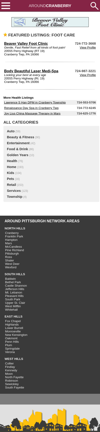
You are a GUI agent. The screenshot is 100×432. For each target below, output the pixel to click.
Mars (8, 243)
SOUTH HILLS (15, 274)
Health (12, 161)
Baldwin (10, 278)
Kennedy (11, 370)
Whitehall (11, 309)
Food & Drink (17, 149)
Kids (10, 173)
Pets (10, 179)
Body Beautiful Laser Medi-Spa (31, 71)
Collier (9, 363)
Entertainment (18, 143)
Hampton (11, 240)
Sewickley (12, 384)
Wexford (10, 267)
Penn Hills (12, 341)
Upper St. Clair (15, 302)
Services (14, 191)
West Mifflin (13, 306)
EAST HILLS (14, 316)
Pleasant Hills (14, 296)
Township (14, 196)
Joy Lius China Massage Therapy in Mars (32, 113)
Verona (10, 352)
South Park (12, 299)
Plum (8, 345)
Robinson (11, 380)
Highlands (12, 324)
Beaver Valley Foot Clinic (26, 44)
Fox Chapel (13, 321)
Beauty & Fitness (20, 137)
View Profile (88, 47)
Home (11, 167)
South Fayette (14, 387)
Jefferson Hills (14, 289)
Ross (8, 257)
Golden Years (17, 155)
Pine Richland (14, 250)
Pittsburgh (12, 253)
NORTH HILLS (15, 228)
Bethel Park (13, 282)
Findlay (10, 367)
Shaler (9, 260)
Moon (9, 373)
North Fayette (14, 377)
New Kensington (16, 335)
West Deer (12, 264)
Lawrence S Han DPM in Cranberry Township (35, 102)
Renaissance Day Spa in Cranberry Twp (31, 108)
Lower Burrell (14, 328)
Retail (11, 185)
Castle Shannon (16, 285)
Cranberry (12, 233)
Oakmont (11, 338)
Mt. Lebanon (13, 292)
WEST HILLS (14, 359)
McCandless (13, 246)
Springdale (12, 348)
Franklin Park (14, 236)
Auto (10, 131)
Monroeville (13, 331)
